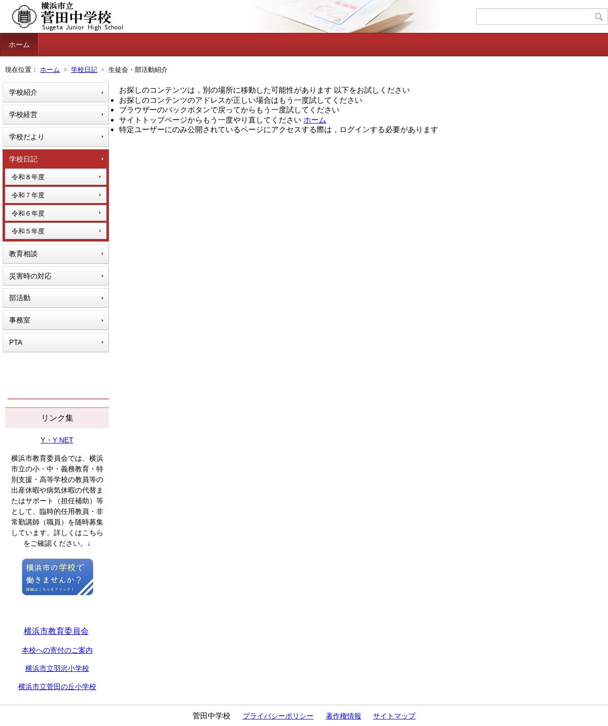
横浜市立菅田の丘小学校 (57, 686)
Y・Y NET (57, 440)
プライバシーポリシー (278, 716)
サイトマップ (394, 716)
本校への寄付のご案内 (57, 650)
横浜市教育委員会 (56, 631)
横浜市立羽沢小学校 (57, 668)
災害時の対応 (30, 276)
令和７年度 (28, 195)
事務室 (19, 320)
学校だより (27, 137)
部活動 (19, 298)
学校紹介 (23, 92)
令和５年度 (28, 231)
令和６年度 (28, 213)
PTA (15, 342)
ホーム (19, 45)
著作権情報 (343, 716)
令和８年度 (28, 177)
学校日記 (84, 69)
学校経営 (23, 114)
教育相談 (23, 254)
